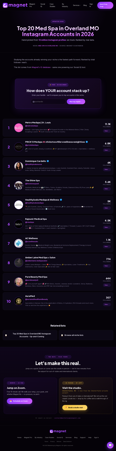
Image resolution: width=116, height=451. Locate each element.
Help (89, 437)
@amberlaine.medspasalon (36, 261)
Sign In (91, 5)
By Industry (65, 5)
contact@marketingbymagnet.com (67, 418)
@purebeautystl (31, 280)
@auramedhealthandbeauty (36, 299)
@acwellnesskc (31, 241)
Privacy (52, 441)
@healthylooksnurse (33, 164)
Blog (85, 5)
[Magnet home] (15, 5)
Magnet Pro (32, 5)
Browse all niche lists (72, 335)
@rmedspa (29, 222)
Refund (59, 441)
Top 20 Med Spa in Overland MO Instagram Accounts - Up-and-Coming (28, 335)
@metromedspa (31, 126)
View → (107, 131)
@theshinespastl (32, 184)
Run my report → (76, 102)
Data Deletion (67, 441)
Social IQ (43, 5)
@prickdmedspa (31, 145)
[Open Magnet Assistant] (110, 445)
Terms (46, 441)
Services (77, 5)
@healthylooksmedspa (34, 203)
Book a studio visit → (75, 407)
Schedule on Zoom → (20, 401)
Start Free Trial (103, 5)
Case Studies (52, 5)
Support (83, 437)
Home (19, 437)
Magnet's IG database (41, 67)
